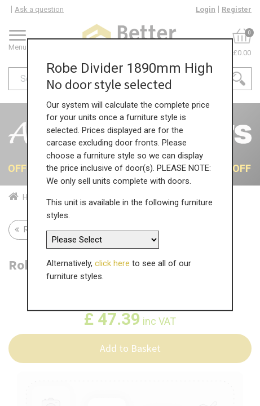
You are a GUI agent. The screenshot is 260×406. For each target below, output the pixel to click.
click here (112, 251)
